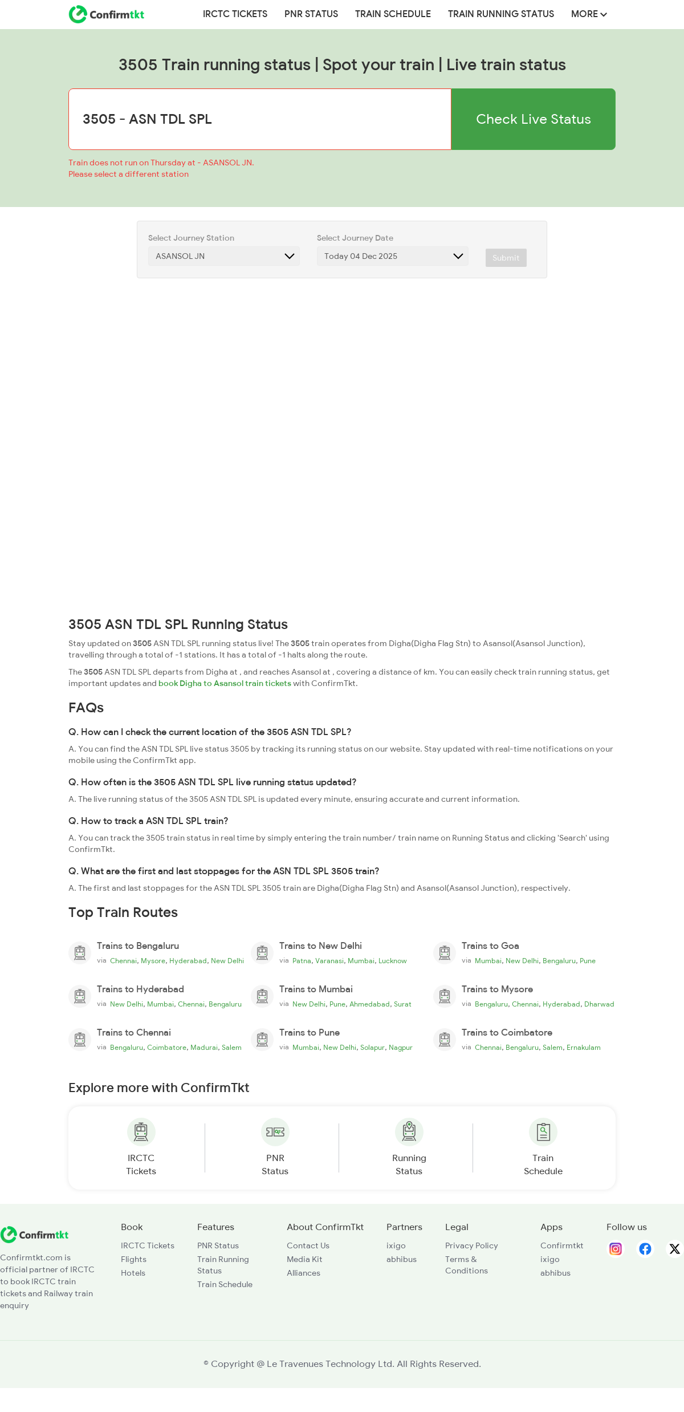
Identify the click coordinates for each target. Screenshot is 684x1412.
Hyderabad (188, 961)
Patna (301, 961)
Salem (232, 1048)
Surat (403, 1004)
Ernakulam (584, 1048)
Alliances (303, 1272)
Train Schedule (393, 14)
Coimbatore (166, 1048)
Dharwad (599, 1004)
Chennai (123, 961)
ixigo (396, 1245)
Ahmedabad (369, 1004)
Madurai (204, 1048)
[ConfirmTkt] (34, 1234)
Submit (506, 257)
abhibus (401, 1259)
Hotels (133, 1272)
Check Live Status (533, 119)
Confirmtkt (562, 1245)
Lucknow (392, 961)
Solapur (372, 1048)
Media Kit (305, 1259)
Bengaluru (559, 961)
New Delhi (227, 961)
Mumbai (361, 961)
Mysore (153, 961)
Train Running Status (501, 14)
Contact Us (308, 1245)
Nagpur (401, 1048)
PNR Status (311, 14)
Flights (133, 1259)
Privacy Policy (471, 1245)
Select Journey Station (191, 237)
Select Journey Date (355, 237)
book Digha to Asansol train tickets (224, 683)
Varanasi (329, 961)
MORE (589, 14)
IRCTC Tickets (235, 14)
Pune (588, 961)
